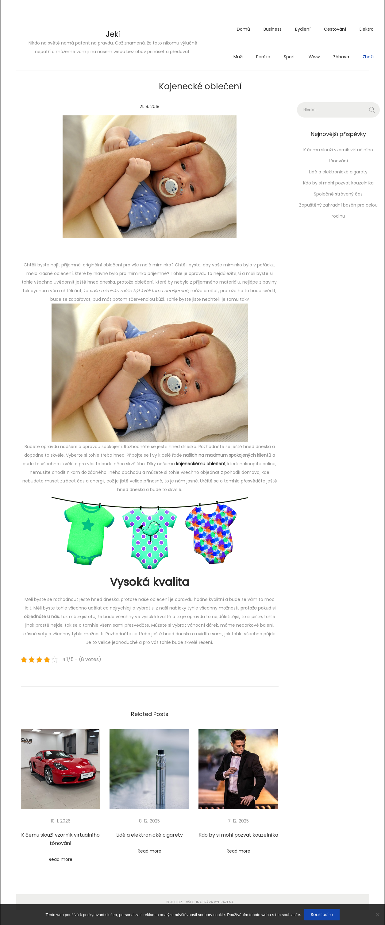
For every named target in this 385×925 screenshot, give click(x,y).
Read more (60, 859)
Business (273, 29)
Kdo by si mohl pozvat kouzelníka (238, 834)
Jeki (113, 34)
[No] (377, 914)
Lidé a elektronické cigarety (149, 834)
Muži (238, 57)
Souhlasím (322, 914)
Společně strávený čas (338, 194)
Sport (289, 57)
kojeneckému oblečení (200, 464)
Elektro (367, 29)
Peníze (263, 57)
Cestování (335, 29)
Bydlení (302, 29)
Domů (243, 29)
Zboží (368, 57)
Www (314, 57)
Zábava (341, 57)
